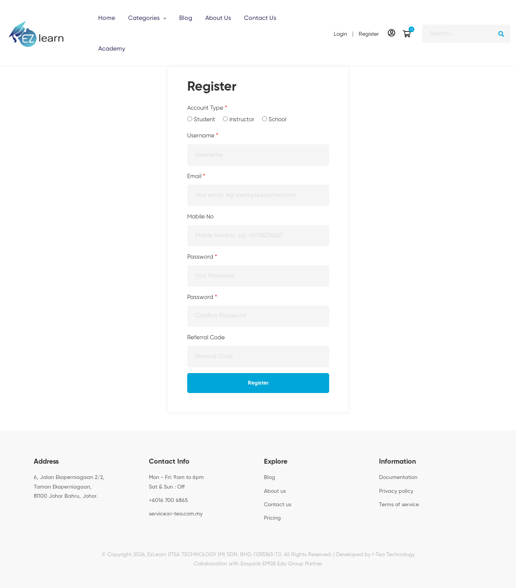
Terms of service (399, 504)
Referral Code (206, 337)
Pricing (272, 518)
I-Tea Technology (393, 554)
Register (258, 383)
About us (275, 491)
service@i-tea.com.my (176, 514)
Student (201, 119)
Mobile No (200, 217)
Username (202, 136)
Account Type (207, 108)
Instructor (238, 119)
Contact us (277, 504)
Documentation (398, 477)
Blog (269, 477)
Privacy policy (396, 491)
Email (196, 176)
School (274, 119)
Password (202, 257)
